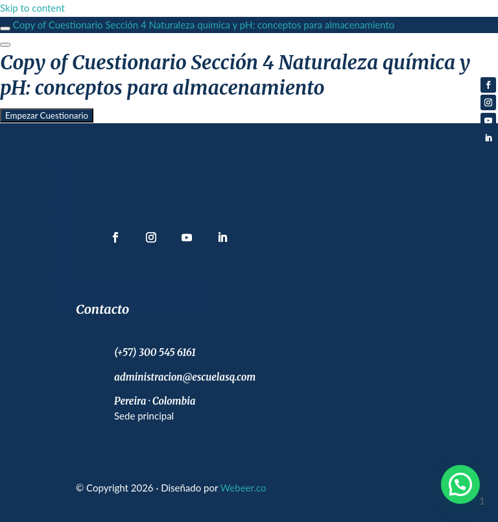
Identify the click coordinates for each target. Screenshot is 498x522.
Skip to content (32, 8)
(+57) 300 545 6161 (155, 352)
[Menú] (5, 45)
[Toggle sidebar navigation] (5, 28)
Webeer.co (243, 487)
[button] (460, 484)
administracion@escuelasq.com (184, 377)
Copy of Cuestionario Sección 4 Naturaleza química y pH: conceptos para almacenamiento (204, 24)
